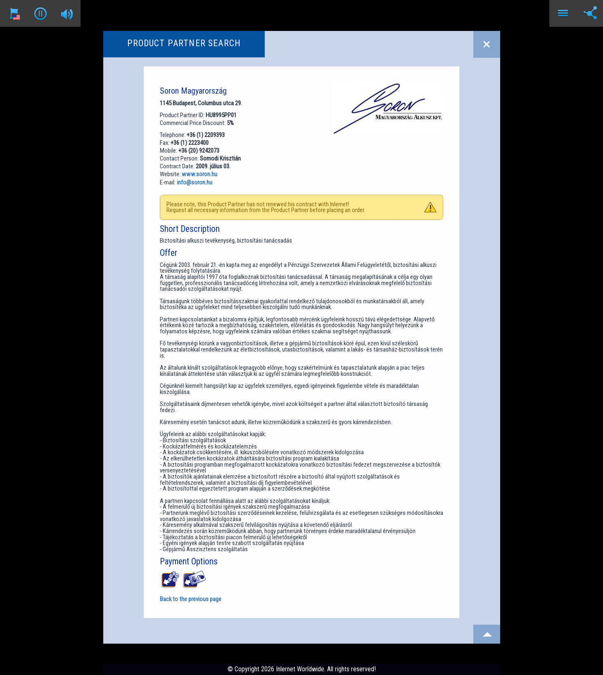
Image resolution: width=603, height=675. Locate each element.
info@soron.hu (194, 182)
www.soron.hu (199, 174)
